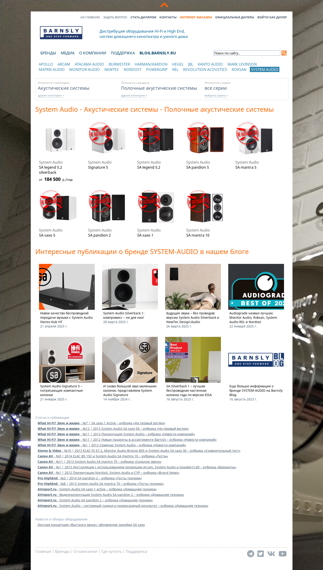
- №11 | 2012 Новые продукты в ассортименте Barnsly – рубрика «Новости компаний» (127, 439)
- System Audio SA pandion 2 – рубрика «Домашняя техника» (95, 500)
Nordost (133, 69)
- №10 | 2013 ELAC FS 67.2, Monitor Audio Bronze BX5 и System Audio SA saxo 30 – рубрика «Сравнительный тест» (139, 450)
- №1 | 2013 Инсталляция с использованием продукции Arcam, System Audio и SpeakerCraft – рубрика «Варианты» (137, 467)
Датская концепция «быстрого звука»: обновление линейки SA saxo (91, 524)
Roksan (239, 69)
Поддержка (123, 53)
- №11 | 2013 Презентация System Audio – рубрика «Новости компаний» (116, 434)
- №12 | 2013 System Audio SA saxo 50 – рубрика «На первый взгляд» (113, 428)
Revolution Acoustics (205, 69)
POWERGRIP (157, 69)
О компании (92, 53)
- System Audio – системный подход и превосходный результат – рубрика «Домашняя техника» (123, 505)
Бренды (48, 53)
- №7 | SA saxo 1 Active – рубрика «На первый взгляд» (101, 423)
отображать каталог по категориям (61, 74)
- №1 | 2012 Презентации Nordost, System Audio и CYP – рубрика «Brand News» (108, 472)
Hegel (178, 64)
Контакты (168, 17)
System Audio (264, 69)
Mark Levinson (242, 64)
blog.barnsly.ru (157, 53)
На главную (90, 17)
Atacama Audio (89, 64)
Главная (43, 551)
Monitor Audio (84, 69)
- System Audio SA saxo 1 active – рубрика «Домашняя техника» (97, 489)
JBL (190, 64)
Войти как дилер (272, 17)
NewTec (111, 69)
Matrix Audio (52, 69)
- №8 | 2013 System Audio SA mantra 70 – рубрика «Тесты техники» (101, 483)
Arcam (64, 64)
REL (175, 69)
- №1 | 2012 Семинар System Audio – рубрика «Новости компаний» (112, 445)
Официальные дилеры (234, 17)
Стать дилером (143, 17)
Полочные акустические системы (159, 88)
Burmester (119, 64)
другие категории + (51, 95)
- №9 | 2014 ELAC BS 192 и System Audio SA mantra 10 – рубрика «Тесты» (103, 456)
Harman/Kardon (151, 64)
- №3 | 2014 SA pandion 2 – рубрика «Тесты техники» (90, 478)
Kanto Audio (210, 64)
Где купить (111, 551)
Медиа (68, 53)
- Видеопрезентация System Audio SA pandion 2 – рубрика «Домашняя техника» (111, 494)
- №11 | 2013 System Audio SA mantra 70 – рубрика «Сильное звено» (100, 461)
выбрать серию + (216, 95)
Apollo (46, 64)
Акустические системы (63, 88)
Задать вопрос (115, 17)
